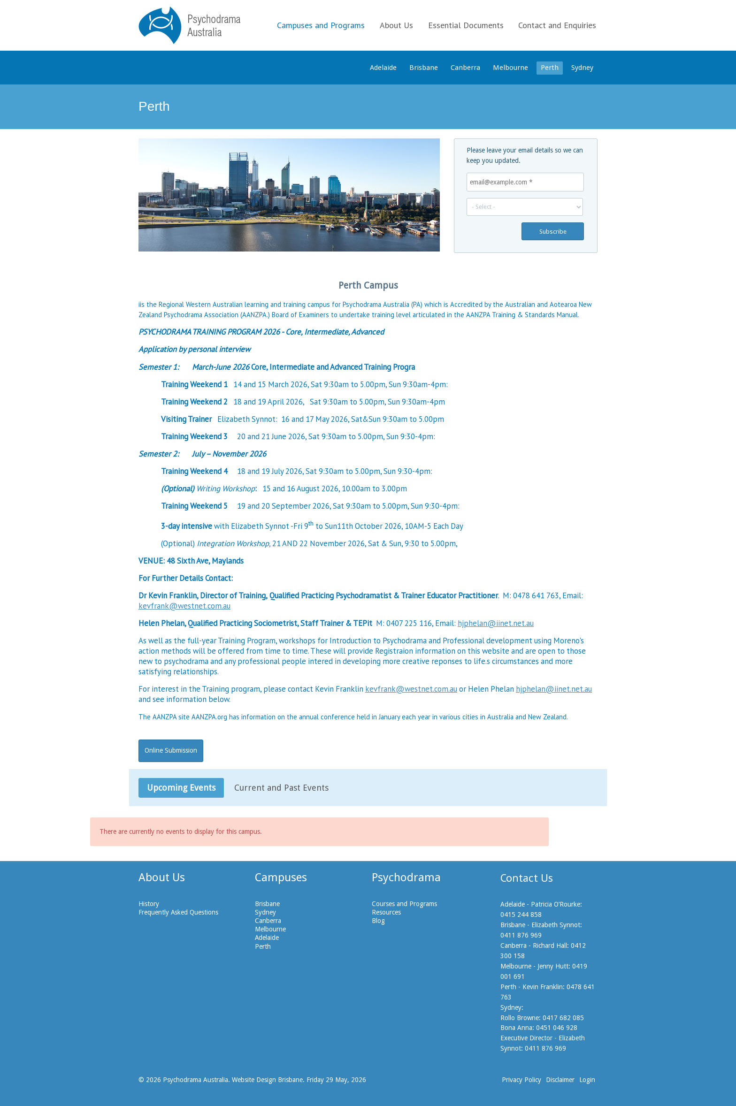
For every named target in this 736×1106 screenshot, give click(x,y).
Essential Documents (466, 25)
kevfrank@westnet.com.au (184, 606)
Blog (378, 920)
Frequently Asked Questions (178, 912)
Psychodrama (406, 877)
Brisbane (423, 67)
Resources (386, 912)
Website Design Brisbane (267, 1079)
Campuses (281, 877)
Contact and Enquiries (557, 25)
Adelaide (383, 67)
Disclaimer (560, 1079)
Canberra (465, 67)
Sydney (582, 67)
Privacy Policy (521, 1079)
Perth (550, 67)
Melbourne (510, 67)
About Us (396, 25)
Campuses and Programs (321, 25)
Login (587, 1079)
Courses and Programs (404, 904)
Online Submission (171, 750)
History (148, 904)
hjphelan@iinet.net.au (496, 623)
